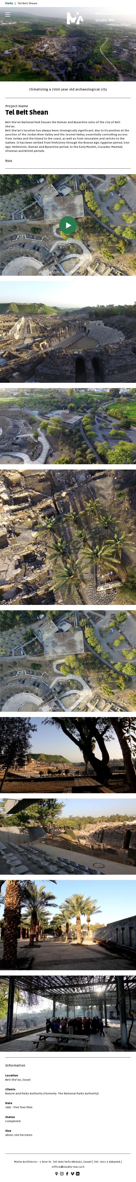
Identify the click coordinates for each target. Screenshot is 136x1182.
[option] (68, 44)
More (8, 161)
